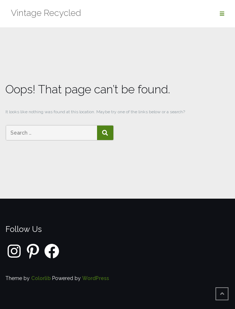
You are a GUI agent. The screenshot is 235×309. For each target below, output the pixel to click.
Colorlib (41, 278)
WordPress (95, 278)
